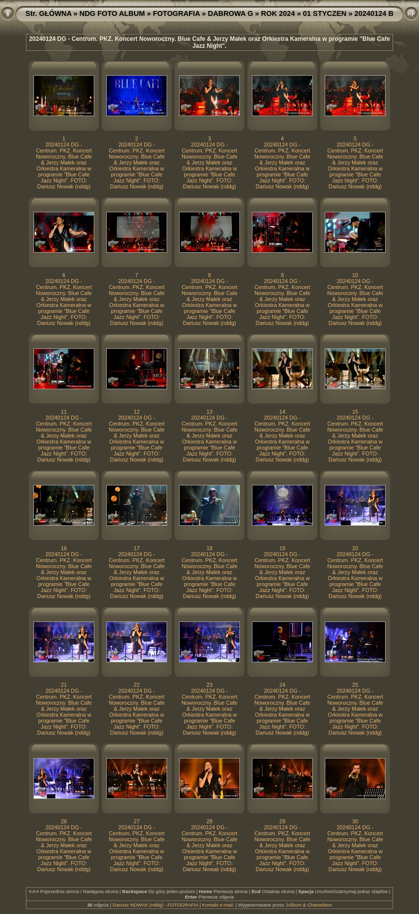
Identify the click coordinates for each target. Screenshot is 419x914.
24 (282, 685)
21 (64, 685)
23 (209, 685)
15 (355, 412)
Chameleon (319, 905)
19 (282, 548)
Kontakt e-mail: (218, 905)
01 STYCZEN (324, 13)
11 (64, 412)
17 (137, 548)
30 (355, 821)
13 (209, 412)
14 (282, 412)
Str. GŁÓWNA (48, 13)
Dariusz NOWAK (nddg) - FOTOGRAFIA (156, 905)
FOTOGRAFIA (176, 13)
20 (355, 548)
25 (355, 685)
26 (64, 821)
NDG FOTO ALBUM (112, 13)
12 (137, 412)
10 (355, 275)
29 (282, 821)
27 (137, 821)
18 (209, 548)
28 (209, 821)
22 (137, 685)
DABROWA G (230, 13)
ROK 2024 (278, 13)
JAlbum (293, 905)
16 (64, 548)
